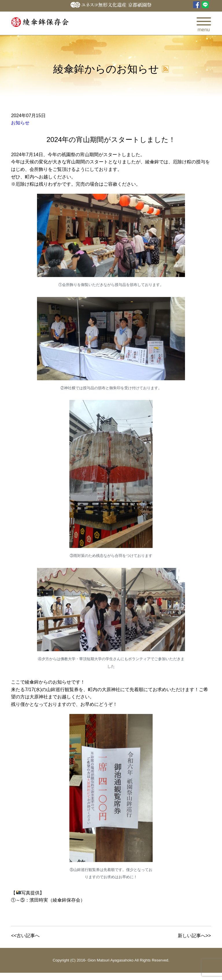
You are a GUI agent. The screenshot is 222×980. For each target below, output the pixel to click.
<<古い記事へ (25, 935)
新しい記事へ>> (194, 935)
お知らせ (20, 122)
